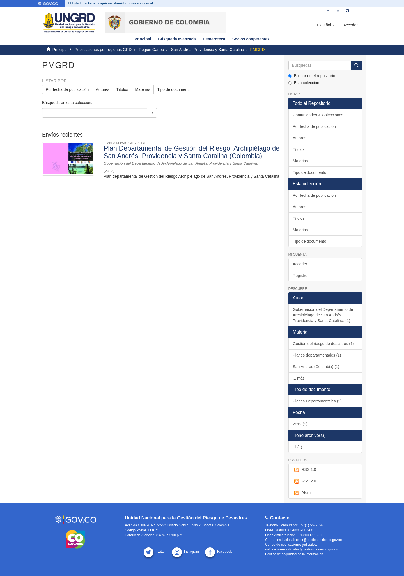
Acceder (300, 264)
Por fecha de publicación (67, 89)
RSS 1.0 (304, 469)
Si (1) (297, 447)
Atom (302, 492)
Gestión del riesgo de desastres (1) (323, 343)
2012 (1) (300, 424)
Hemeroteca (214, 39)
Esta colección (303, 82)
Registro (300, 275)
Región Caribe (151, 49)
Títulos (122, 89)
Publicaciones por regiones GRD (103, 49)
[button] (326, 25)
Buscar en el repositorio (311, 75)
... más (299, 378)
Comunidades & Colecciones (318, 115)
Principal (142, 39)
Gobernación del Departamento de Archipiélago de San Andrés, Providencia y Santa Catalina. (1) (323, 315)
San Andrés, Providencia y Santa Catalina (207, 49)
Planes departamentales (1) (317, 355)
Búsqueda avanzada (177, 39)
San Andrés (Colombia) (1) (316, 366)
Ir (152, 113)
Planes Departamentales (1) (317, 401)
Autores (102, 89)
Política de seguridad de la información (294, 554)
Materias (142, 89)
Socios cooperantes (251, 39)
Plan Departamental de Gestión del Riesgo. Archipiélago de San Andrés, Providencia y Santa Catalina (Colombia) (191, 151)
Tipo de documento (173, 89)
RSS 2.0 (304, 481)
